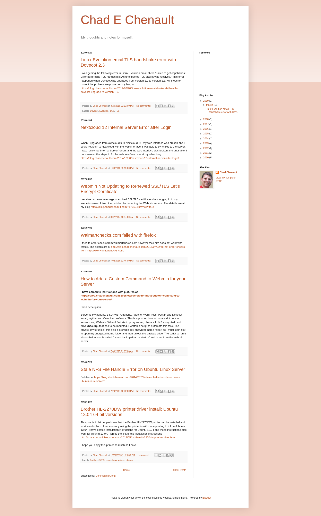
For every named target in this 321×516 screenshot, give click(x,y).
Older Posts (179, 470)
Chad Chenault (228, 172)
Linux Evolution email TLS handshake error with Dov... (222, 110)
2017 (206, 124)
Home (126, 470)
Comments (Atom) (105, 475)
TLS (117, 111)
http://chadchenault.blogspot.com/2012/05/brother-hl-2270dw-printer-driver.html (128, 437)
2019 (206, 100)
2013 (206, 143)
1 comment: (144, 455)
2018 (206, 119)
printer (121, 460)
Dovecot (94, 111)
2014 (206, 138)
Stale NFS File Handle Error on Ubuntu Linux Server (133, 369)
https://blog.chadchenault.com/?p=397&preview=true (122, 206)
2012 (206, 148)
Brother (93, 460)
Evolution (103, 111)
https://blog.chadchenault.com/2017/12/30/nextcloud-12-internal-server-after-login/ (130, 158)
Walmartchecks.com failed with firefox (118, 235)
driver (108, 460)
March (210, 104)
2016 (206, 128)
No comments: (143, 106)
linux (112, 111)
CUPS (101, 460)
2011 (206, 152)
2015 (206, 133)
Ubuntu (129, 460)
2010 (206, 157)
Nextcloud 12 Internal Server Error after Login (126, 127)
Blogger (206, 497)
